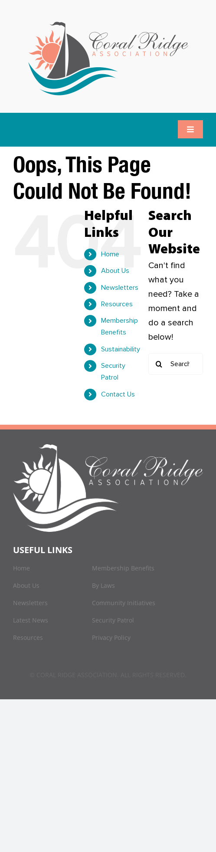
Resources (117, 304)
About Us (115, 270)
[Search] (159, 364)
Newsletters (119, 287)
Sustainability (120, 349)
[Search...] (175, 364)
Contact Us (118, 394)
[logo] (108, 21)
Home (110, 254)
